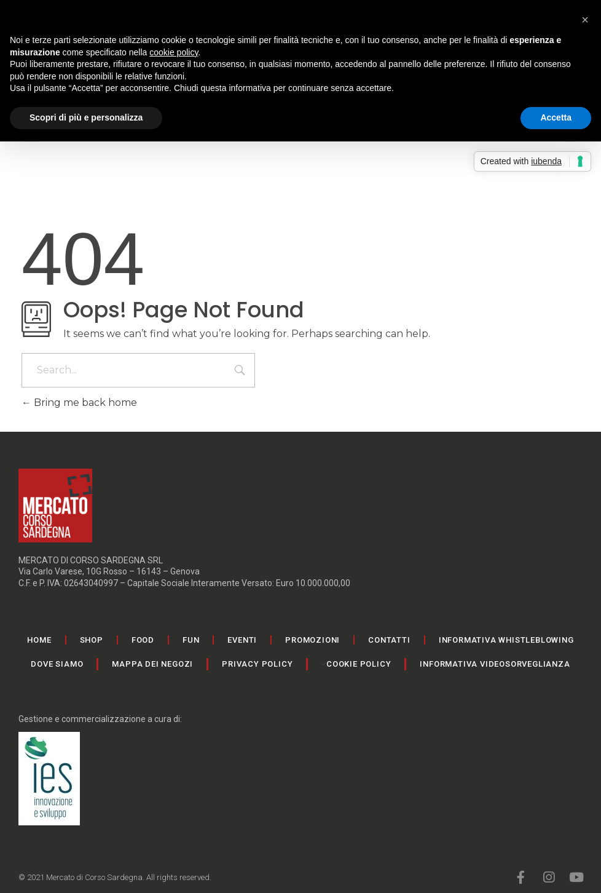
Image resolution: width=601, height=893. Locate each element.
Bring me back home (79, 402)
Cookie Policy (358, 664)
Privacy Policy (257, 664)
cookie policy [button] (173, 52)
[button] (585, 20)
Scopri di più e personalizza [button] (86, 117)
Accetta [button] (556, 117)
